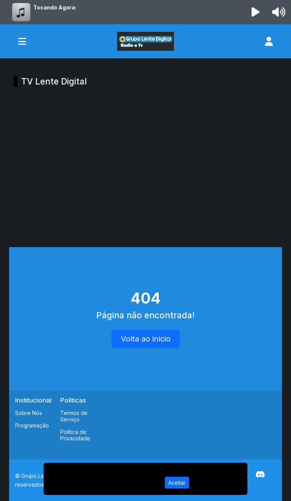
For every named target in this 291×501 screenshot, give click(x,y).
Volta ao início (146, 338)
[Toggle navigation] (22, 41)
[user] (268, 41)
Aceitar (177, 482)
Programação (32, 425)
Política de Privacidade (75, 435)
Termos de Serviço (74, 416)
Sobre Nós (28, 413)
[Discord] (260, 474)
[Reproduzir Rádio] (255, 12)
